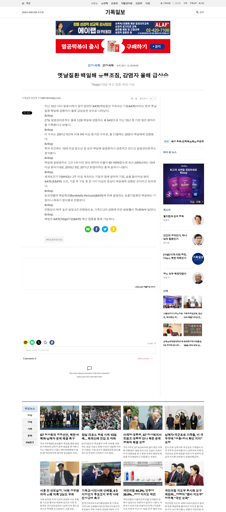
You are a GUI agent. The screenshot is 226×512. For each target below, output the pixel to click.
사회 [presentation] (30, 428)
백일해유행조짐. (55, 239)
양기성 (166, 242)
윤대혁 (104, 3)
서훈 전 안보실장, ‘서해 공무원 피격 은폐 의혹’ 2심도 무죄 (59, 492)
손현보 (114, 3)
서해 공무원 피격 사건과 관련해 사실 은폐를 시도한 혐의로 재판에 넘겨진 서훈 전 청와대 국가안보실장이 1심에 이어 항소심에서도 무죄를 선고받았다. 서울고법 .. (59, 504)
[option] (173, 308)
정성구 (166, 277)
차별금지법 (126, 3)
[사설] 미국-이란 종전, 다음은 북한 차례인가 (175, 256)
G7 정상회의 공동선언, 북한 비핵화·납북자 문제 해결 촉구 (59, 437)
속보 (166, 141)
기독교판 (166, 3)
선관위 (138, 3)
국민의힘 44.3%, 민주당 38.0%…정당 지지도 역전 (139, 492)
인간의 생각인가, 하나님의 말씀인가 (175, 237)
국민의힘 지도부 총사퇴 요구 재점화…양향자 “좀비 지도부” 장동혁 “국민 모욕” (184, 494)
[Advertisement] (183, 116)
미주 (185, 3)
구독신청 (193, 3)
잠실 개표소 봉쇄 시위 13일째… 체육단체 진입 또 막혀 (99, 437)
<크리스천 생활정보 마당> (145, 287)
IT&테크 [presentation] (30, 442)
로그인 (201, 3)
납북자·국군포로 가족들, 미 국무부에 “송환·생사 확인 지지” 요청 (184, 438)
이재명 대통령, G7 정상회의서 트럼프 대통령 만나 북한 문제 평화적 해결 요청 (142, 438)
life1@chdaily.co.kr (51, 97)
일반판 (177, 3)
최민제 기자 (36, 97)
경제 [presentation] (30, 422)
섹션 (26, 3)
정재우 (166, 220)
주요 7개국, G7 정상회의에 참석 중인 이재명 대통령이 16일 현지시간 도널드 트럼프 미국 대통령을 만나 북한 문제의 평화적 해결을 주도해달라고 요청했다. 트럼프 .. (142, 452)
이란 (147, 3)
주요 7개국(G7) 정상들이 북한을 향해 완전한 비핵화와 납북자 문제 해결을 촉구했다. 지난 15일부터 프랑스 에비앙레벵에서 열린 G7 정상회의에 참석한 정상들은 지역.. (59, 448)
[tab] (30, 415)
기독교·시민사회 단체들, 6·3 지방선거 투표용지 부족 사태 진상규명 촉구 (100, 494)
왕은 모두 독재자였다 (174, 273)
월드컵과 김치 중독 (173, 216)
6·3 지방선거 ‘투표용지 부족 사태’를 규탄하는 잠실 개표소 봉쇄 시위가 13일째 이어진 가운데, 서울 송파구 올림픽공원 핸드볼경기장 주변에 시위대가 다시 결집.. (101, 448)
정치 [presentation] (30, 415)
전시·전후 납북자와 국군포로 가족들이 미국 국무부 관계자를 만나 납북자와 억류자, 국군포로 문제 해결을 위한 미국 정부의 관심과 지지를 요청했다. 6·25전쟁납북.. (184, 452)
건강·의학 (94, 65)
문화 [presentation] (30, 435)
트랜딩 (94, 3)
